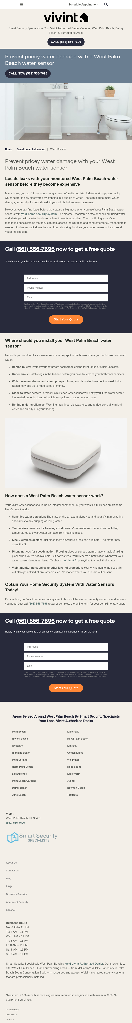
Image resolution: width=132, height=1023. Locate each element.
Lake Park (73, 731)
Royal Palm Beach (77, 738)
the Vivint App (71, 560)
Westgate (17, 745)
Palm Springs (19, 759)
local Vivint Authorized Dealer (84, 963)
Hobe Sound (74, 766)
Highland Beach (21, 752)
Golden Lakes (75, 752)
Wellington (73, 759)
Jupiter (71, 780)
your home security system (39, 214)
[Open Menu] (21, 5)
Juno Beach (19, 794)
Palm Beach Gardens (24, 780)
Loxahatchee (19, 773)
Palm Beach (19, 731)
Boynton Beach (76, 787)
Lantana (72, 745)
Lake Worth (73, 773)
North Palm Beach (22, 766)
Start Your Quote (66, 319)
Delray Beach (19, 787)
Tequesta (72, 794)
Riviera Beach (20, 738)
